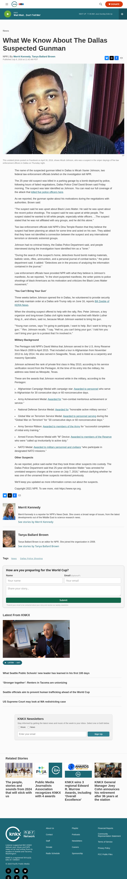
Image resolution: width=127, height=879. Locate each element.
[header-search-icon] (100, 4)
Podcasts (76, 849)
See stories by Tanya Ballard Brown (38, 549)
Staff (48, 855)
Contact (49, 849)
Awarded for (54, 402)
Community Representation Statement (109, 849)
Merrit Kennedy (22, 59)
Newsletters (77, 855)
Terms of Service (105, 856)
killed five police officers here (47, 195)
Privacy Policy (104, 862)
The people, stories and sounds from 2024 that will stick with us (19, 803)
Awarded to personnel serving (79, 419)
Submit (63, 608)
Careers (75, 861)
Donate (115, 4)
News (6, 33)
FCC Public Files (105, 868)
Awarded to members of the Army (61, 429)
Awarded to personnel (86, 391)
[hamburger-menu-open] (6, 4)
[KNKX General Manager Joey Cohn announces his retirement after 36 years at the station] (108, 784)
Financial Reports (105, 842)
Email (72, 584)
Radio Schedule (53, 867)
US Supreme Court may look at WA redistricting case (34, 710)
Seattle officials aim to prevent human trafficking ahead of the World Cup (46, 700)
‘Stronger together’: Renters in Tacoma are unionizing (35, 691)
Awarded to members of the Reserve (91, 439)
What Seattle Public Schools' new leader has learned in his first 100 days (46, 681)
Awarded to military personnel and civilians (57, 450)
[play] (7, 14)
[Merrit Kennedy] (9, 514)
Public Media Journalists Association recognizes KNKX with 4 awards (48, 803)
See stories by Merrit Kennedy (35, 524)
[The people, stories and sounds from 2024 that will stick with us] (19, 784)
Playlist (75, 842)
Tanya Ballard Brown (43, 59)
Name (9, 584)
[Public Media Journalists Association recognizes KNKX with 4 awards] (48, 784)
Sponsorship (77, 867)
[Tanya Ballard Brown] (9, 541)
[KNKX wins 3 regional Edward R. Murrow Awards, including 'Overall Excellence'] (78, 784)
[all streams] (123, 14)
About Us (50, 842)
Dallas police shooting (31, 561)
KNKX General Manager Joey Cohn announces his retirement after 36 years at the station (107, 804)
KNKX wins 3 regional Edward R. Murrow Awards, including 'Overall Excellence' (78, 804)
